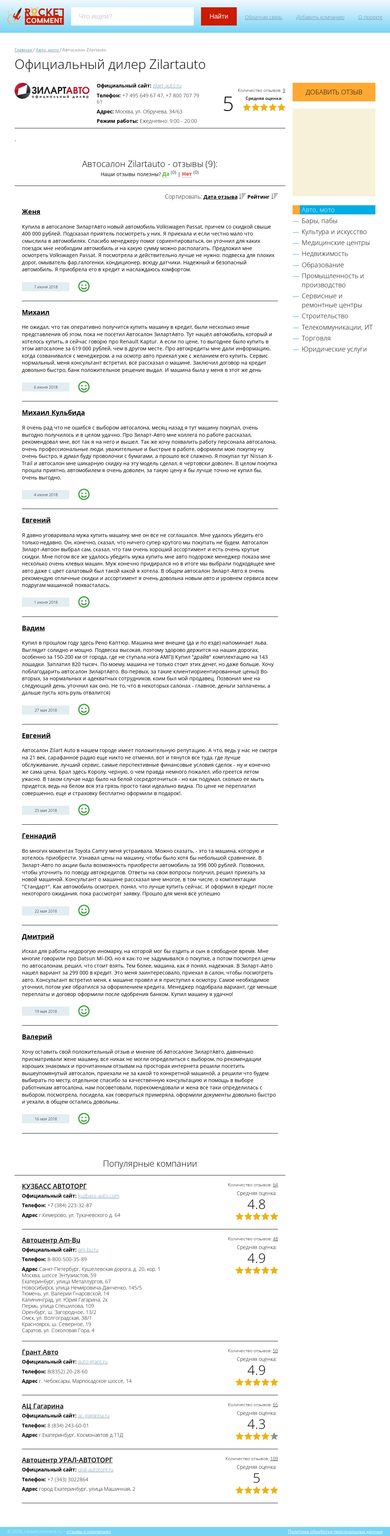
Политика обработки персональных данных (335, 1531)
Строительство (325, 315)
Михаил (36, 312)
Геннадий (39, 835)
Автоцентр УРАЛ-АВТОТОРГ (67, 1460)
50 (275, 1351)
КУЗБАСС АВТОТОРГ (54, 1186)
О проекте (370, 16)
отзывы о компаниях (88, 1531)
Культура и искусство (334, 231)
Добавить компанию (320, 16)
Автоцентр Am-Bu (51, 1240)
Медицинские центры (336, 242)
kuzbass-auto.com (98, 1195)
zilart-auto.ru (167, 85)
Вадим (33, 627)
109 (274, 1458)
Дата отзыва (221, 196)
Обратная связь (263, 16)
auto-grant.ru (93, 1361)
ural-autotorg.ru (95, 1469)
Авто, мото (318, 209)
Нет (187, 173)
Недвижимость (325, 253)
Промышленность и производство (333, 280)
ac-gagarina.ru (93, 1415)
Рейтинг (258, 196)
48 (275, 1239)
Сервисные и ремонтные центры (332, 300)
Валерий (37, 1036)
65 (275, 1404)
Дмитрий (38, 936)
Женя (31, 211)
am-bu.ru (88, 1249)
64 (275, 1185)
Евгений (36, 520)
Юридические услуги (334, 349)
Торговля (316, 338)
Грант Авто (40, 1352)
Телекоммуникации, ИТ (337, 327)
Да (165, 173)
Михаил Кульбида (53, 412)
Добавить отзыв (334, 92)
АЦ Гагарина (42, 1406)
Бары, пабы (319, 220)
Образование (323, 264)
